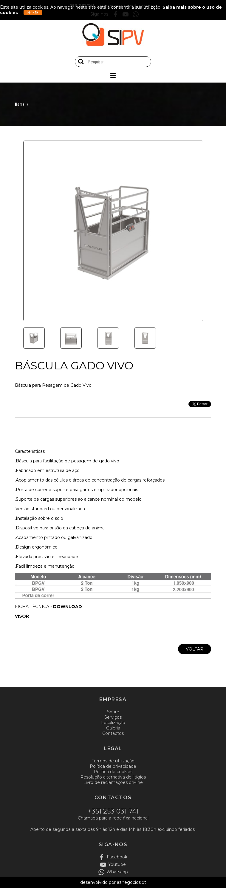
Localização (113, 722)
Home (19, 104)
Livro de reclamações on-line (113, 782)
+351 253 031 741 (113, 811)
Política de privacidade (113, 766)
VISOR (22, 616)
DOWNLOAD (67, 606)
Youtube (117, 864)
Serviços (113, 717)
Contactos (113, 733)
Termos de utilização (113, 761)
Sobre (113, 712)
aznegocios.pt (131, 882)
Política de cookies (113, 771)
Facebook (117, 857)
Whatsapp (117, 872)
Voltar (194, 649)
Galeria (113, 728)
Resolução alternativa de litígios (113, 777)
